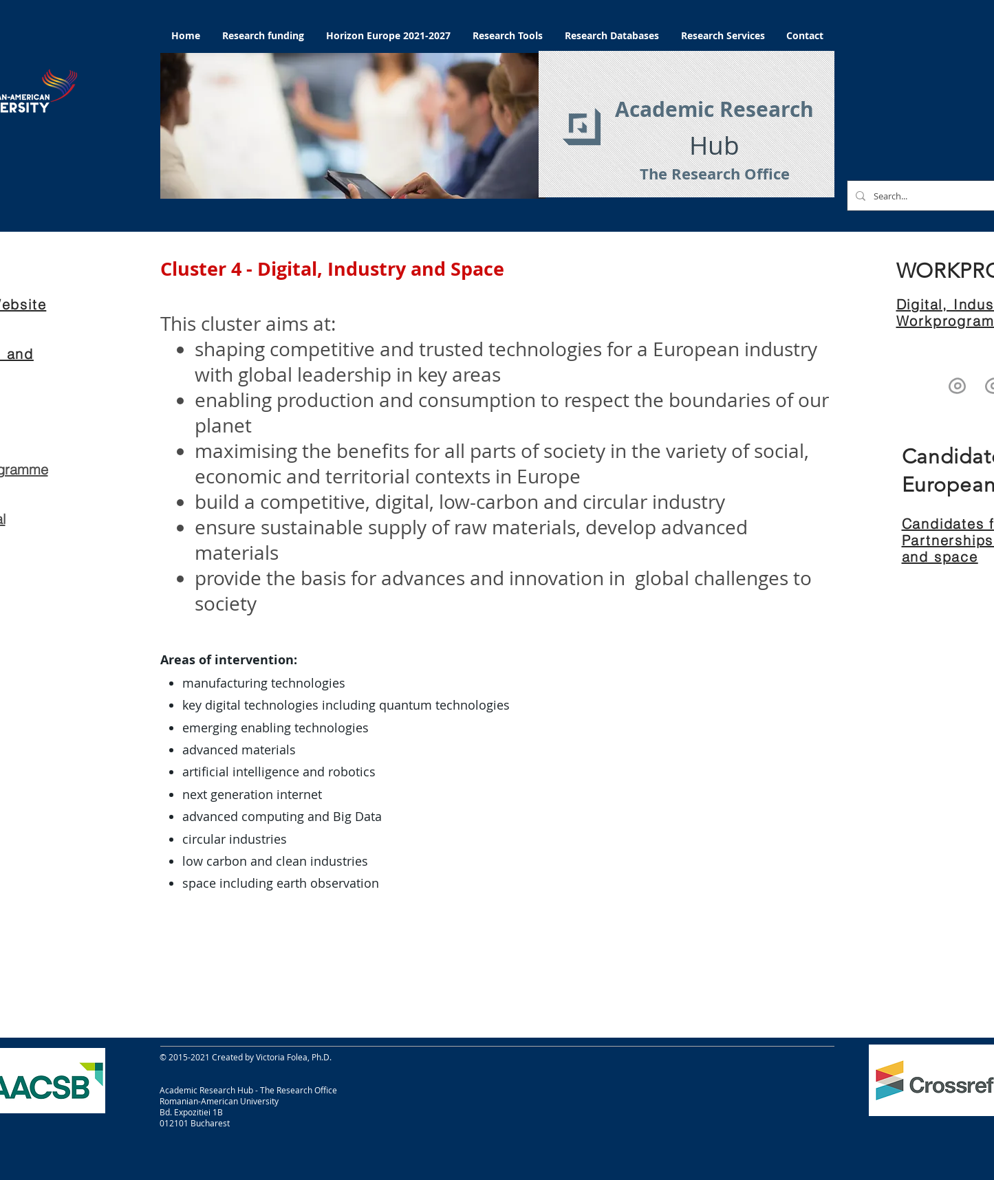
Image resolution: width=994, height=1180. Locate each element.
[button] (352, 126)
